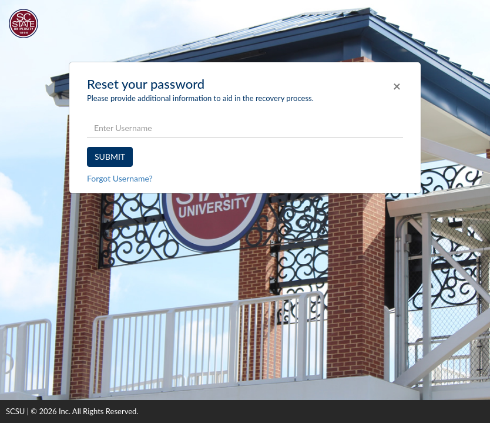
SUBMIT (110, 157)
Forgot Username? (120, 178)
